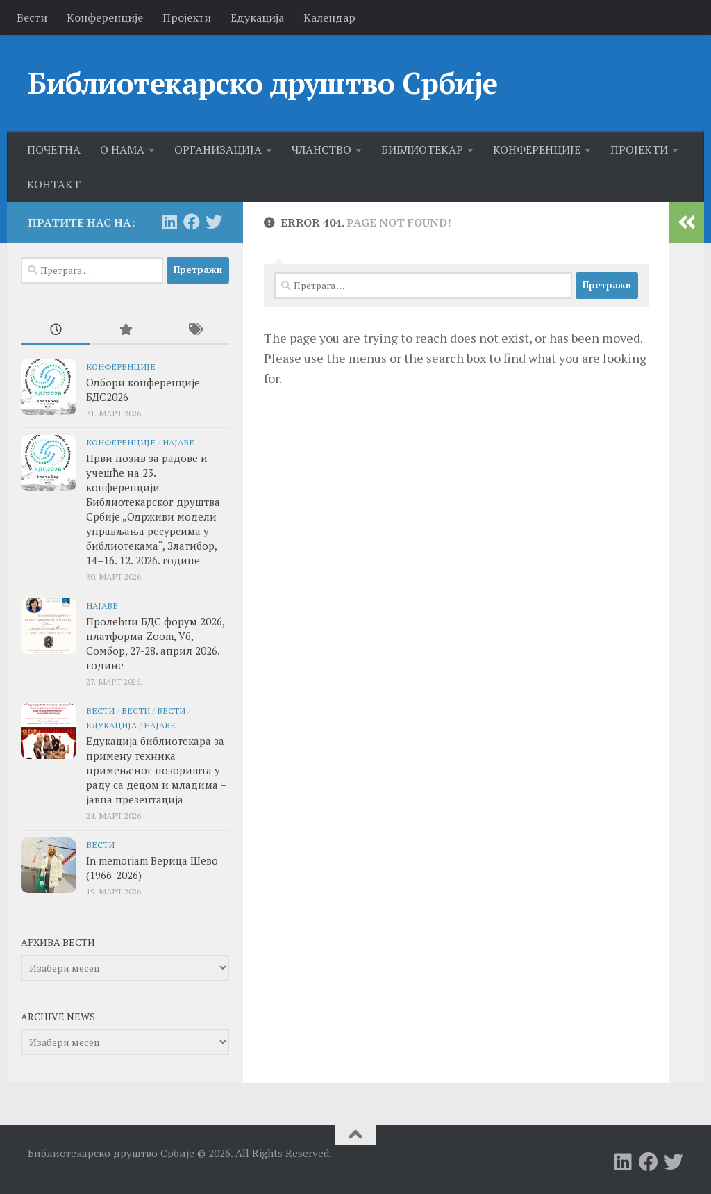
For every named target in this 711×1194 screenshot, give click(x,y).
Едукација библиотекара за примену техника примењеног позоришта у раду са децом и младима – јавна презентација (156, 770)
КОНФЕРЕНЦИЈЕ (536, 149)
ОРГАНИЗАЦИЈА (218, 149)
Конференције (121, 366)
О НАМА (122, 149)
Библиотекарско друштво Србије (263, 82)
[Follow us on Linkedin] (169, 221)
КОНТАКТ (54, 184)
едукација (111, 724)
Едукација (257, 17)
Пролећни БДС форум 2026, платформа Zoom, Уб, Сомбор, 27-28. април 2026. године (155, 643)
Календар (329, 17)
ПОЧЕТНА (54, 149)
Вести (32, 17)
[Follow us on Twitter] (214, 221)
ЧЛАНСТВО (321, 149)
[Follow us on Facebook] (191, 221)
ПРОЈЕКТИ (639, 149)
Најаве (178, 442)
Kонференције (105, 17)
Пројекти (186, 17)
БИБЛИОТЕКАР (422, 149)
